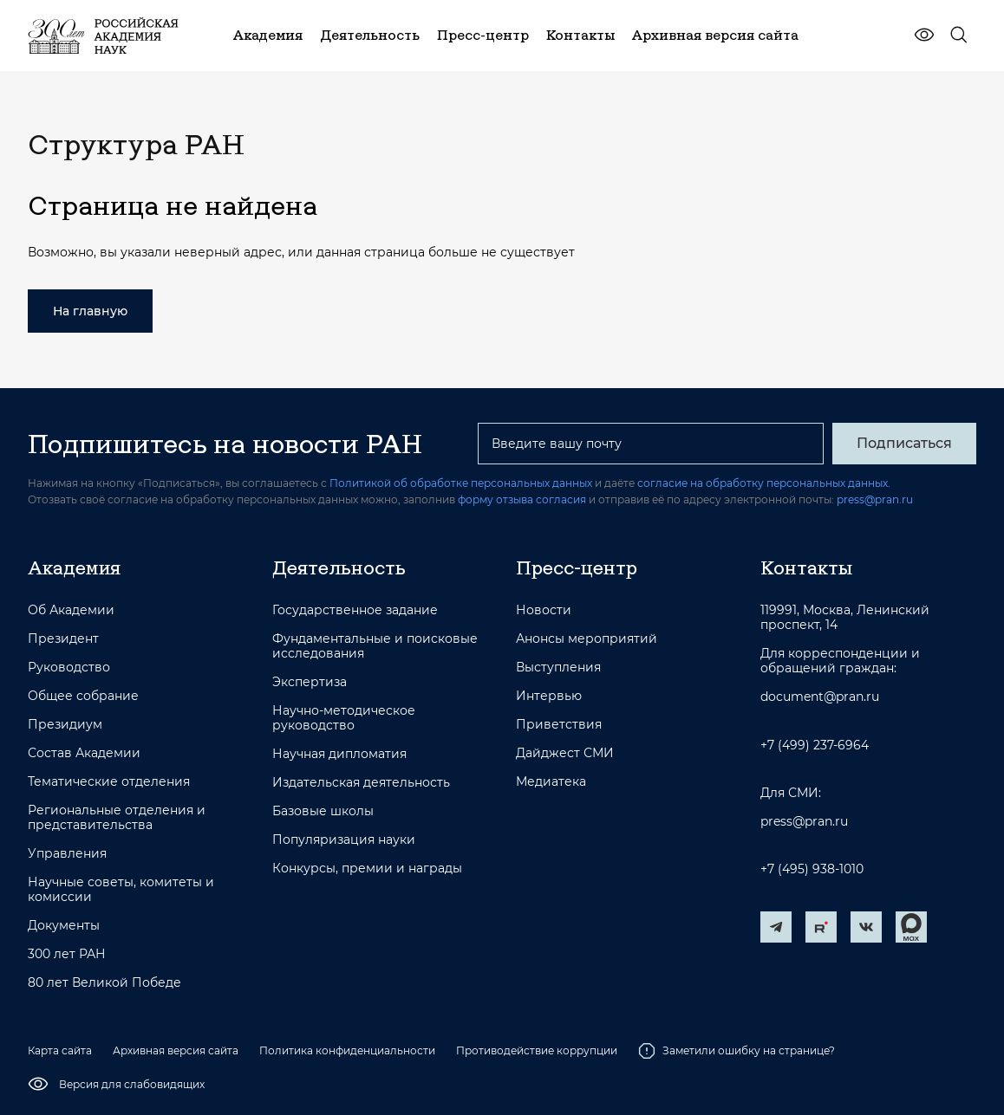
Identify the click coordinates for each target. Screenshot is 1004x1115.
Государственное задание (355, 610)
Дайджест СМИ (565, 753)
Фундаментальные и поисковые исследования (375, 646)
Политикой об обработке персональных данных (460, 482)
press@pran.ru (875, 499)
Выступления (558, 667)
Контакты (806, 567)
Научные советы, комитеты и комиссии (121, 889)
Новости (543, 610)
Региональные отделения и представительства (116, 818)
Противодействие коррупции (536, 1050)
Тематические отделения (109, 782)
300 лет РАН (67, 954)
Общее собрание (83, 696)
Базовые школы (323, 811)
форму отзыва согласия (522, 499)
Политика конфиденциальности (347, 1050)
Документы (64, 925)
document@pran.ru (819, 697)
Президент (63, 639)
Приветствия (559, 724)
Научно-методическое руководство (343, 718)
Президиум (65, 724)
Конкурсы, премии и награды (367, 868)
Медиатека (551, 782)
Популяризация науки (343, 840)
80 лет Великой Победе (104, 983)
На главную (90, 311)
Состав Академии (84, 753)
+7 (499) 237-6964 (814, 745)
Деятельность (339, 567)
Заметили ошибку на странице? (736, 1051)
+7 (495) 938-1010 (812, 869)
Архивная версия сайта (175, 1050)
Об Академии (71, 610)
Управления (67, 853)
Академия (74, 567)
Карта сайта (60, 1050)
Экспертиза (309, 682)
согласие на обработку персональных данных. (763, 482)
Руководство (69, 667)
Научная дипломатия (339, 754)
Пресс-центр (576, 567)
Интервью (549, 696)
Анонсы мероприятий (586, 639)
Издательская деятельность (361, 782)
